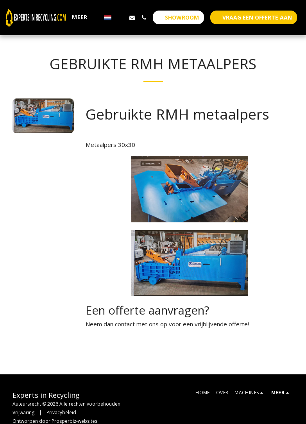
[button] (120, 17)
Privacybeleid (61, 412)
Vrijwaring (23, 412)
